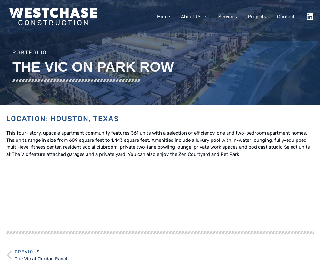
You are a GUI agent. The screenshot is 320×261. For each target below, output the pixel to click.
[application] (210, 17)
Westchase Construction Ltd (81, 254)
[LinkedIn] (310, 16)
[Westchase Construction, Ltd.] (53, 16)
